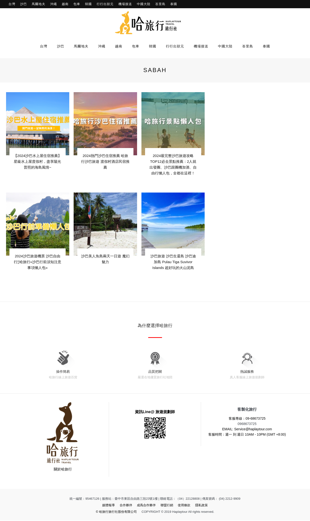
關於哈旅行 (63, 470)
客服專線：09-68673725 (247, 419)
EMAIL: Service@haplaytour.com (247, 430)
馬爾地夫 (38, 4)
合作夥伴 (126, 505)
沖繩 (53, 4)
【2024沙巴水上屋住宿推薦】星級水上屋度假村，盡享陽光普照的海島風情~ (38, 161)
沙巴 (23, 4)
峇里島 (160, 4)
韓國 (88, 4)
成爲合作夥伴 (146, 505)
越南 (65, 4)
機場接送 (125, 4)
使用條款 (184, 505)
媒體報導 (108, 505)
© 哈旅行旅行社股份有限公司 (116, 512)
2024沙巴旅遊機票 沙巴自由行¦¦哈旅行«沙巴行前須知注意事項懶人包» (37, 262)
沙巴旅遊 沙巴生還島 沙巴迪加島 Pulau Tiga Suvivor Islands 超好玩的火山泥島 (173, 262)
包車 (76, 4)
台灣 (11, 4)
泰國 (173, 4)
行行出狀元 (105, 4)
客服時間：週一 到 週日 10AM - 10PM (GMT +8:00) (247, 435)
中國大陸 (143, 4)
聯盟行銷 (167, 505)
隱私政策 (201, 505)
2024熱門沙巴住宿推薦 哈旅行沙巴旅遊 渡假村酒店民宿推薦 (105, 161)
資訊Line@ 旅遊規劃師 (155, 412)
